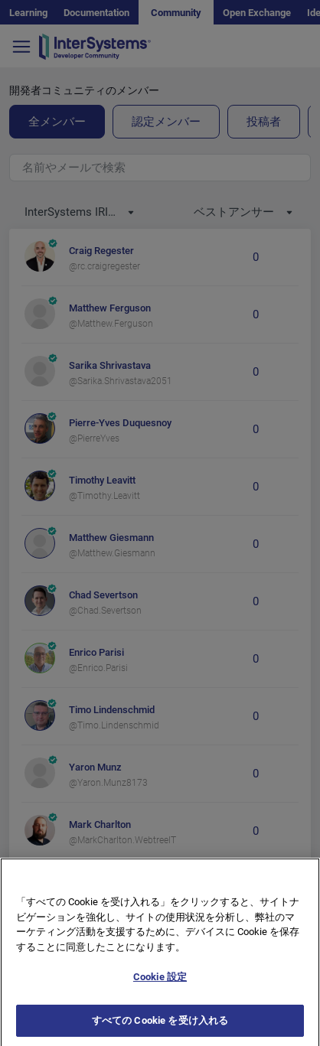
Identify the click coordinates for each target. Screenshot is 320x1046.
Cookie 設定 (160, 990)
